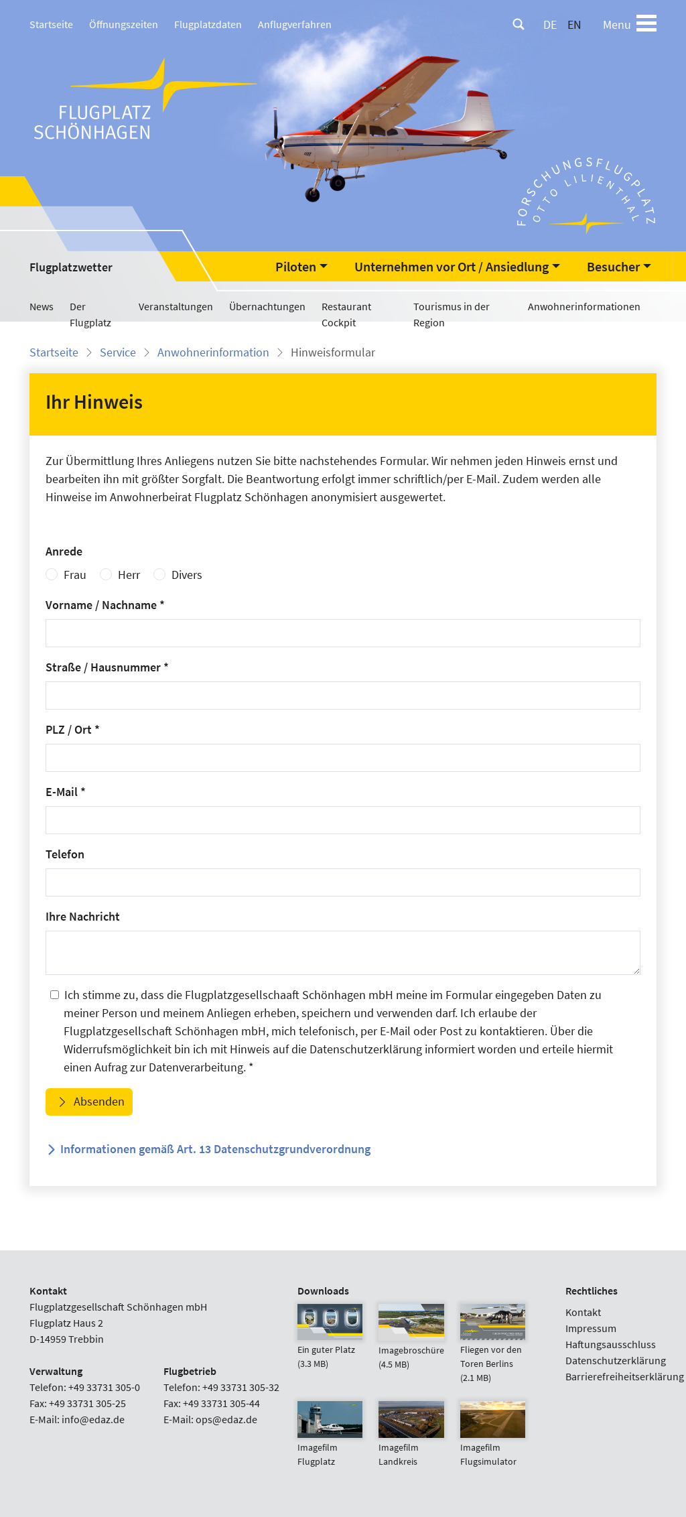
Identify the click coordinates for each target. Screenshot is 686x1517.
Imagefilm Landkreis (411, 1440)
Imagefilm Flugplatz (329, 1440)
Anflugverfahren (295, 24)
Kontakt (583, 1312)
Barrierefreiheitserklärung (624, 1376)
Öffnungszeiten (123, 24)
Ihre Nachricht (83, 916)
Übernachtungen (267, 306)
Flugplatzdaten (208, 24)
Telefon (65, 854)
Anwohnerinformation (213, 352)
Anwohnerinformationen (584, 306)
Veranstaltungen (176, 306)
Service (118, 352)
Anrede (64, 551)
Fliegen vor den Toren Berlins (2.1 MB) (492, 1350)
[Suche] (518, 24)
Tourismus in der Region (451, 314)
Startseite (51, 24)
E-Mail (66, 791)
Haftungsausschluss (610, 1344)
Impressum (590, 1328)
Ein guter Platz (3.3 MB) (329, 1343)
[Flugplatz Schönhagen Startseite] (147, 97)
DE (550, 24)
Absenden (98, 1101)
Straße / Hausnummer (107, 667)
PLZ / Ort (73, 729)
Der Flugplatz (90, 314)
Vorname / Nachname (105, 604)
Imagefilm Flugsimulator (492, 1440)
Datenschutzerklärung (615, 1360)
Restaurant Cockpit (346, 314)
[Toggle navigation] (646, 24)
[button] (301, 266)
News (41, 306)
